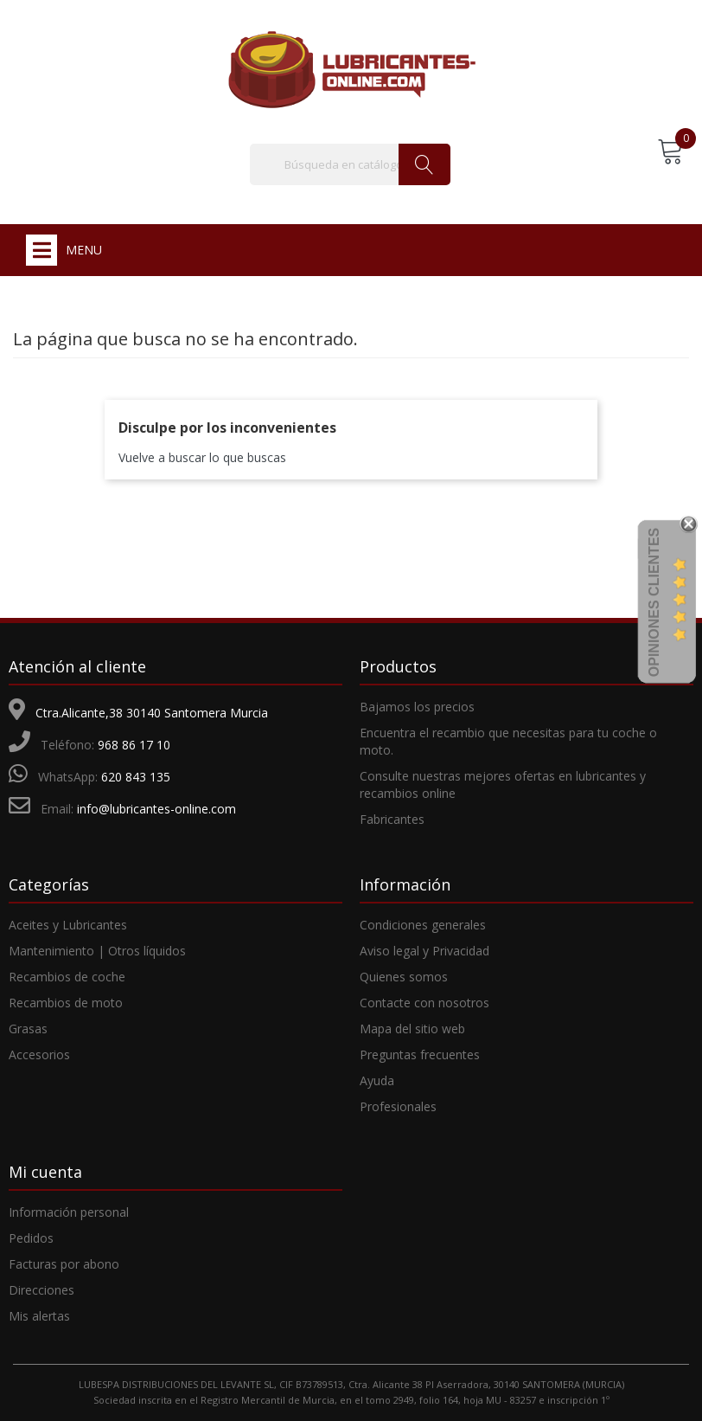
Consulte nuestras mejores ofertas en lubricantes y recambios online (503, 784)
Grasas (28, 1028)
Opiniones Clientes (654, 601)
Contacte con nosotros (424, 1002)
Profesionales (398, 1106)
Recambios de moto (66, 1002)
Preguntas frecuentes (420, 1054)
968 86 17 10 (134, 744)
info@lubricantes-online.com (156, 809)
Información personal (69, 1212)
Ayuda (377, 1080)
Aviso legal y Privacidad (424, 950)
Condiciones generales (423, 924)
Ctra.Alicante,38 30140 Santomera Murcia (151, 712)
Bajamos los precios (417, 706)
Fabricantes (392, 819)
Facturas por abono (64, 1264)
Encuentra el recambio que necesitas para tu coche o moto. (508, 741)
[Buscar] (350, 164)
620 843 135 (135, 776)
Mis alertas (39, 1316)
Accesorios (39, 1054)
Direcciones (41, 1290)
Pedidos (31, 1238)
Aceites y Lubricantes (68, 924)
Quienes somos (404, 976)
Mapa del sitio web (412, 1028)
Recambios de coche (67, 976)
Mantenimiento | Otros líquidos (97, 950)
